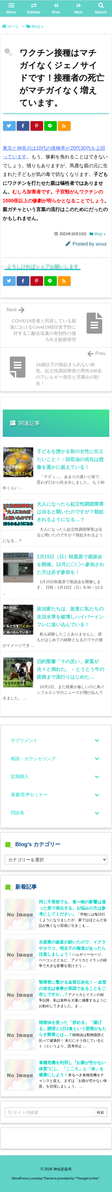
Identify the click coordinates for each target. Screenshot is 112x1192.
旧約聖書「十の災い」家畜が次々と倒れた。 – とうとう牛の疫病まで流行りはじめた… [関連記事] (70, 669)
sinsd (101, 243)
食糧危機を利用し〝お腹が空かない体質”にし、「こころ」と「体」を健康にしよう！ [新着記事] (72, 1068)
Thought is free (87, 1178)
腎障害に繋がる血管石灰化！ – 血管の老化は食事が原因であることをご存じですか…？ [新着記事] (72, 988)
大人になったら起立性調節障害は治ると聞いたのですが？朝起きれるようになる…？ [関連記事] (70, 511)
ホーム (13, 26)
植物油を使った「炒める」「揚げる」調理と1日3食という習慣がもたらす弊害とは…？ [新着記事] (72, 1028)
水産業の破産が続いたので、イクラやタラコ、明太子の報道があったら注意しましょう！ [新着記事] (72, 948)
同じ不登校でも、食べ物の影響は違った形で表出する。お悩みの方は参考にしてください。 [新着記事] (72, 907)
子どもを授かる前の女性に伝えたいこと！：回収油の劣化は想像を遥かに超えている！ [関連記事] (70, 459)
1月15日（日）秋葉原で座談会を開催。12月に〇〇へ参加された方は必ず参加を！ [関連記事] (70, 564)
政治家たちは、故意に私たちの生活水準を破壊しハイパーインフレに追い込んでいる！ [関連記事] (70, 616)
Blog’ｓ (38, 26)
